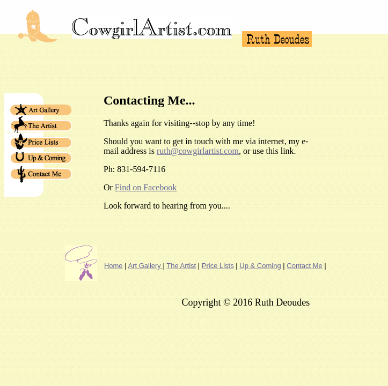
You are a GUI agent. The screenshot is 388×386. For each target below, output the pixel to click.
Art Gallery (145, 266)
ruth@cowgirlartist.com (198, 150)
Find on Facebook (146, 187)
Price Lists (218, 266)
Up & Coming (260, 266)
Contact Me (304, 266)
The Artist (181, 266)
